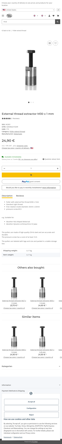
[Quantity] (31, 168)
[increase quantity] (57, 168)
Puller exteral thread (17, 131)
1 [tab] (28, 102)
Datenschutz (18, 437)
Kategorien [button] (7, 366)
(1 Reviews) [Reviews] (10, 118)
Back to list (7, 31)
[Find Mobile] (28, 21)
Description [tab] (7, 196)
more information (49, 188)
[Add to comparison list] (49, 43)
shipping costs (22, 146)
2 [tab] (31, 102)
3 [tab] (33, 102)
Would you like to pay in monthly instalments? (31, 188)
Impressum (8, 437)
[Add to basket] (3, 37)
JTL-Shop (34, 442)
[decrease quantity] (4, 168)
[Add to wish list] (55, 43)
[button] (49, 16)
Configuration (31, 408)
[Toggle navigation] (3, 14)
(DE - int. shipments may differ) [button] (27, 159)
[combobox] (28, 9)
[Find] (57, 21)
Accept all (31, 402)
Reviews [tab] (20, 196)
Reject (31, 415)
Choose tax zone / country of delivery (17, 148)
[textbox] (28, 9)
